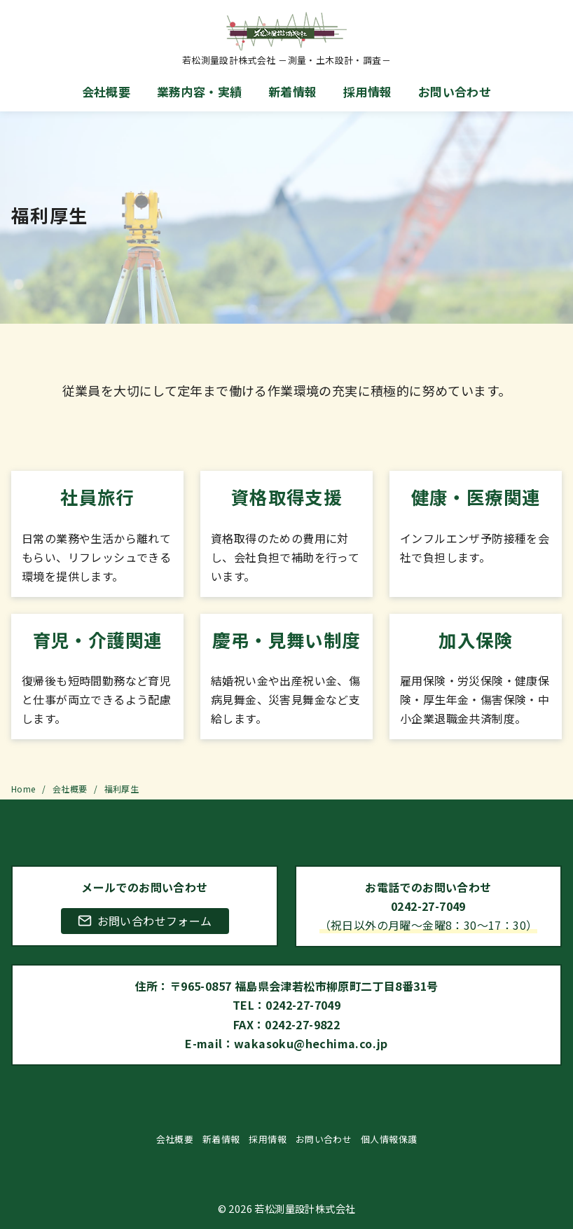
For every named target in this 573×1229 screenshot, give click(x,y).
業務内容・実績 (199, 91)
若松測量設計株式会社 (304, 1208)
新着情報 (292, 91)
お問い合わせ (454, 91)
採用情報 (367, 91)
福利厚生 (121, 789)
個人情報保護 (389, 1139)
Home (24, 789)
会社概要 (106, 91)
